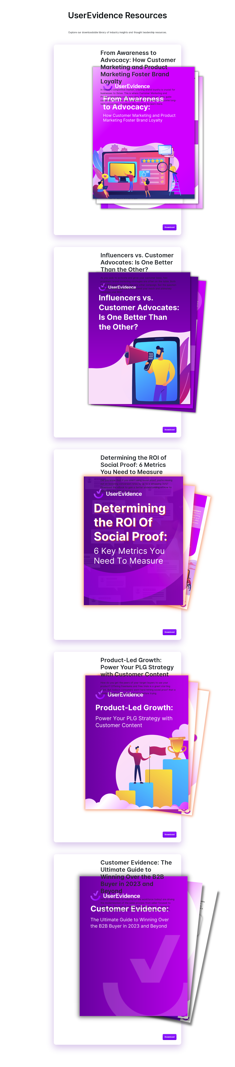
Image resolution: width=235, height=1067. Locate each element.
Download (170, 227)
